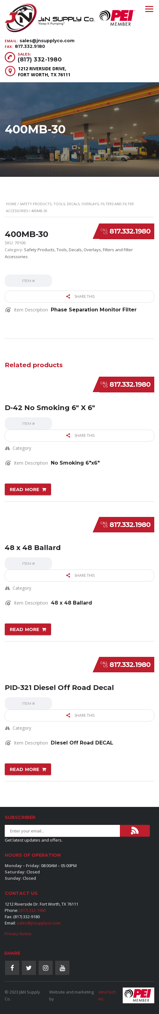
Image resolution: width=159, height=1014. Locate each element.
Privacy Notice (18, 933)
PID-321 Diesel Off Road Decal (59, 687)
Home (11, 203)
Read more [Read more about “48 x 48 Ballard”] (24, 629)
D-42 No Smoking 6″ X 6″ (50, 407)
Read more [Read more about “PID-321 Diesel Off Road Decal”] (24, 769)
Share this (80, 296)
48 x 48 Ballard (33, 547)
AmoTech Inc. (107, 995)
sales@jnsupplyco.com (47, 40)
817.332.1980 (129, 231)
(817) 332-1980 (40, 59)
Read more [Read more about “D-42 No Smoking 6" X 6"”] (24, 489)
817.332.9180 (30, 46)
